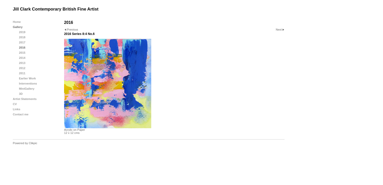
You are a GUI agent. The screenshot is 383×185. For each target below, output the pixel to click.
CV (15, 104)
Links (16, 109)
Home (17, 21)
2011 (22, 73)
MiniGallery (26, 88)
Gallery (18, 27)
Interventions (28, 83)
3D (21, 93)
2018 (22, 37)
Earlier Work (27, 78)
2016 (22, 47)
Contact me (20, 114)
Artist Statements (25, 98)
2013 (22, 62)
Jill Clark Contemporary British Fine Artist (55, 9)
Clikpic (33, 143)
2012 (22, 68)
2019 (22, 32)
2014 (22, 57)
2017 (22, 42)
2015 (22, 52)
